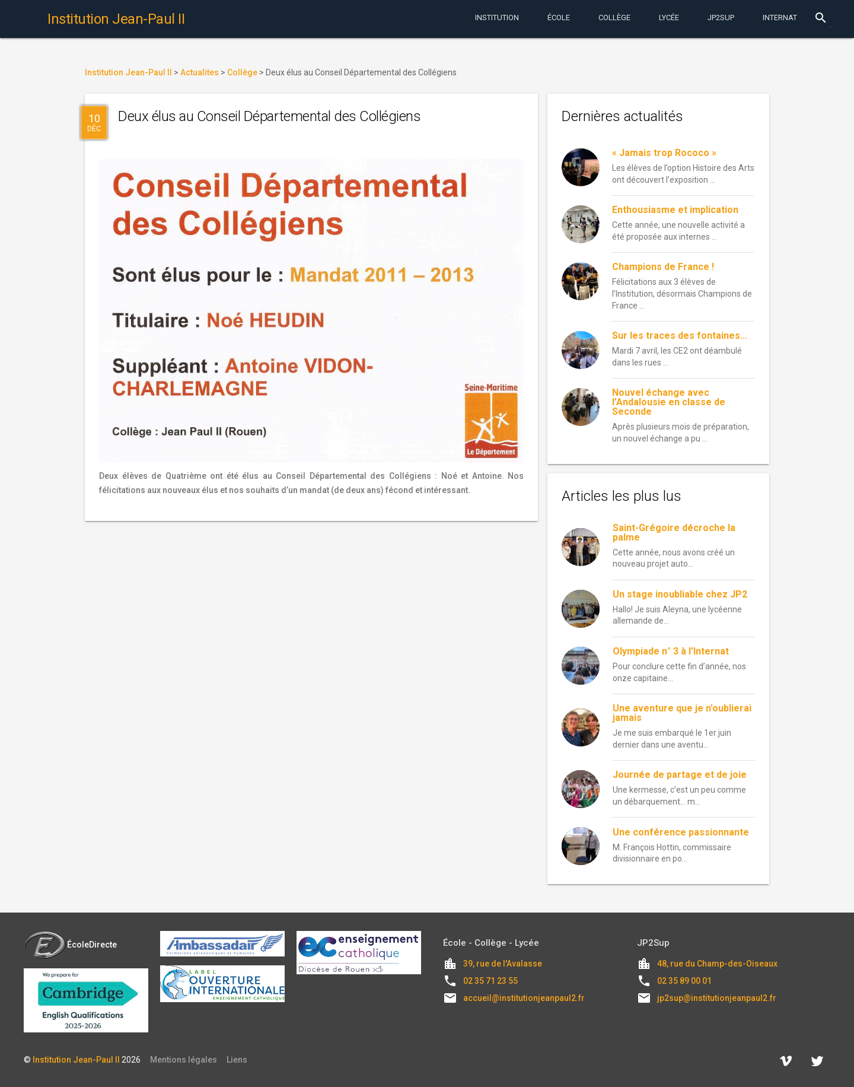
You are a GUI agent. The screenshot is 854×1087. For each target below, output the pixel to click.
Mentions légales (183, 1059)
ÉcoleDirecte (70, 944)
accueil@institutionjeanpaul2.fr (524, 998)
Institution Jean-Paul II (76, 1059)
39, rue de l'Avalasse (502, 963)
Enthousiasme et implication (675, 209)
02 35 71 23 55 (490, 981)
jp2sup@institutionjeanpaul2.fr (716, 998)
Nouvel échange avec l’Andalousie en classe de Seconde (668, 402)
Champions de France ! (663, 266)
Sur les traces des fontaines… (679, 335)
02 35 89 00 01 (684, 981)
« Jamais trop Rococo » (664, 152)
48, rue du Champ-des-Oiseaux (717, 963)
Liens (237, 1059)
